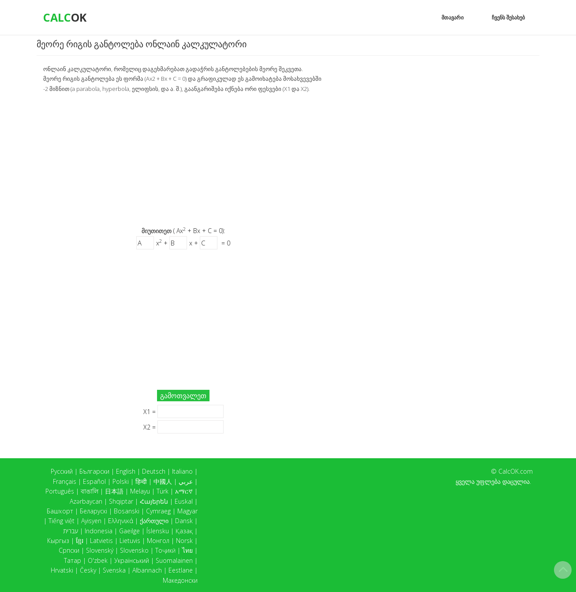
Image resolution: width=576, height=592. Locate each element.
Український (131, 560)
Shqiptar (121, 501)
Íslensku (157, 531)
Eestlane (180, 570)
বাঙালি (89, 491)
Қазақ (184, 531)
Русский (62, 471)
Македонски (180, 580)
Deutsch (153, 471)
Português (59, 491)
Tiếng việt (62, 521)
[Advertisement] (183, 159)
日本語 (114, 491)
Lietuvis (130, 540)
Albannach (147, 570)
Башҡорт (60, 511)
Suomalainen (174, 560)
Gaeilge (129, 531)
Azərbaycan (86, 501)
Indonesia (98, 531)
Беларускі (93, 511)
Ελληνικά (120, 521)
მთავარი (452, 17)
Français (64, 481)
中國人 (162, 481)
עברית (70, 531)
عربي (186, 481)
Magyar (187, 511)
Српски (69, 550)
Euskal (184, 501)
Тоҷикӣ (165, 550)
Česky (88, 570)
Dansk (184, 521)
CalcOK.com (515, 471)
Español (94, 481)
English (125, 471)
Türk (162, 491)
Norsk (184, 540)
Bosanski (126, 511)
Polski (120, 481)
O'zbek (98, 560)
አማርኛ (184, 491)
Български (94, 471)
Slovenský (99, 550)
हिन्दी (141, 481)
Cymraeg (158, 511)
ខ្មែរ (79, 540)
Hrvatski (62, 570)
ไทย (187, 550)
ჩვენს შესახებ (508, 17)
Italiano (182, 471)
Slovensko (134, 550)
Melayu (140, 491)
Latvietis (101, 540)
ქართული (154, 521)
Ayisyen (91, 521)
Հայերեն (154, 501)
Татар (72, 560)
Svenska (114, 570)
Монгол (158, 540)
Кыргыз (58, 540)
